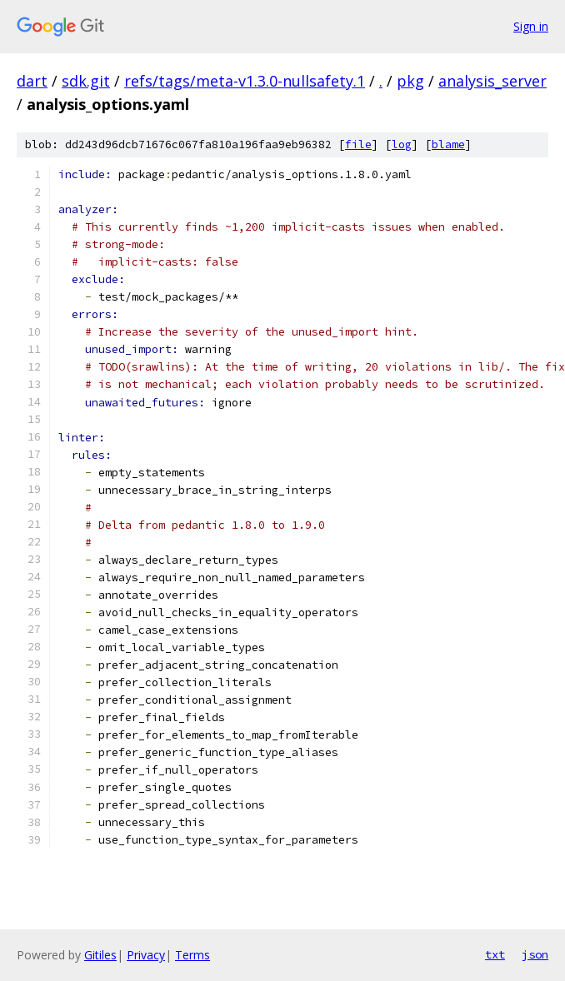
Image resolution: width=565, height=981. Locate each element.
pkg (410, 81)
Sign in (530, 26)
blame (448, 144)
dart (32, 81)
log (402, 144)
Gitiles (100, 955)
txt (495, 954)
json (535, 954)
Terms (192, 955)
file (358, 144)
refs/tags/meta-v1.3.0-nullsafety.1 (244, 81)
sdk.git (86, 81)
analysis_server (492, 81)
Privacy (146, 955)
